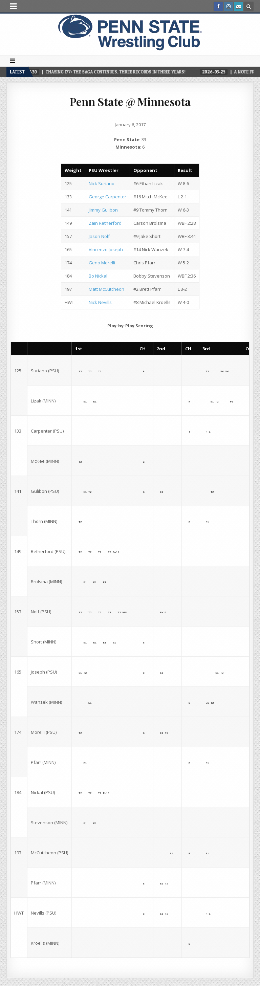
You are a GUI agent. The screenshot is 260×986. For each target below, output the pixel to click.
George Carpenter (107, 197)
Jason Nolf (99, 236)
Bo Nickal (98, 276)
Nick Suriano (101, 183)
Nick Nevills (100, 302)
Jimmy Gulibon (103, 210)
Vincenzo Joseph (106, 249)
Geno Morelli (102, 263)
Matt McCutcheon (106, 289)
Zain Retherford (105, 223)
